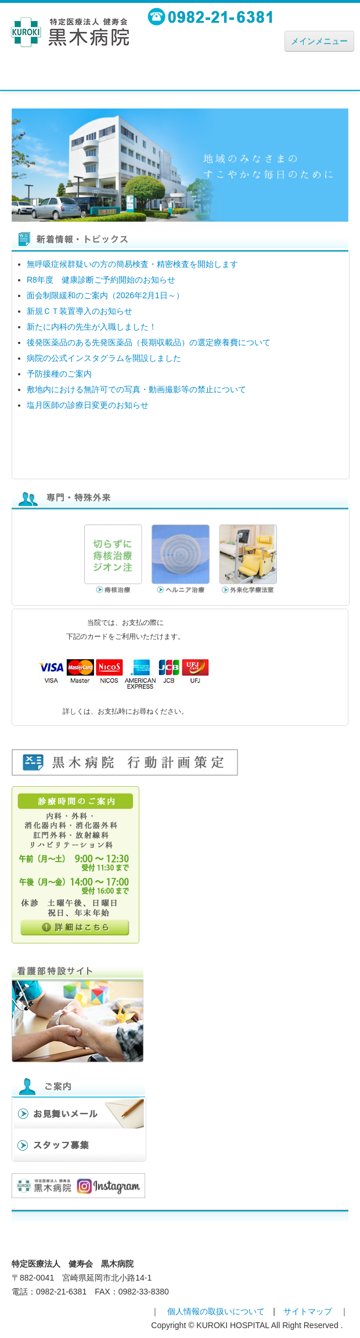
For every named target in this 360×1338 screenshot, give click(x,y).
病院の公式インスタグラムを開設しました (104, 358)
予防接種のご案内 (59, 373)
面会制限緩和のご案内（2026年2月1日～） (105, 295)
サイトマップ (307, 1311)
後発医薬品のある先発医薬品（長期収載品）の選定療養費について (149, 342)
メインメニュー (319, 41)
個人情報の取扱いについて (216, 1311)
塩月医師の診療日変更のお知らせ (88, 405)
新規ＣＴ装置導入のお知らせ (79, 311)
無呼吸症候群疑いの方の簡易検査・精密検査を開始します (132, 264)
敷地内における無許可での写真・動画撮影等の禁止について (136, 389)
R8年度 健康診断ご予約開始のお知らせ (101, 279)
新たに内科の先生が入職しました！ (92, 326)
